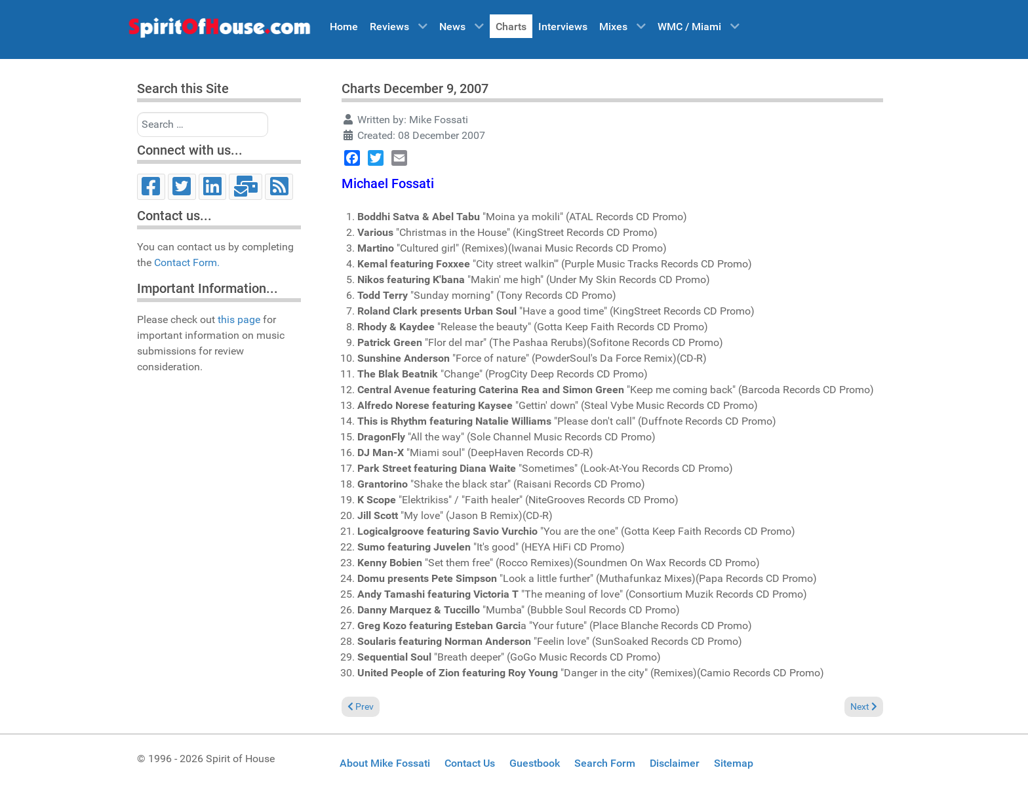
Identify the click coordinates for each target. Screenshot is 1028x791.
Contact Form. (187, 262)
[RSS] (279, 187)
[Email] (245, 187)
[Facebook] (151, 187)
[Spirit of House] (219, 30)
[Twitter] (182, 187)
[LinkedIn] (213, 187)
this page (239, 319)
